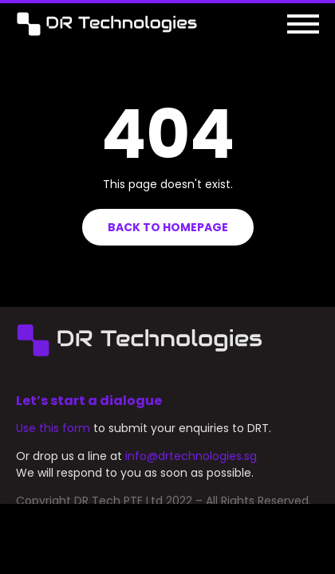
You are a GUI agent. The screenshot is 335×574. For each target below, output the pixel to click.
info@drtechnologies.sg (191, 472)
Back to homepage (168, 227)
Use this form (53, 444)
